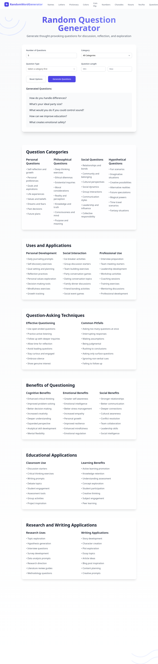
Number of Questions (36, 50)
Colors (86, 4)
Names (51, 4)
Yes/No (141, 4)
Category (85, 50)
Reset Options (36, 79)
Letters (61, 4)
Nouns (131, 4)
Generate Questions (62, 79)
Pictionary (74, 4)
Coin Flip (95, 4)
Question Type (32, 63)
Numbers (106, 4)
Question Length (89, 63)
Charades (119, 4)
